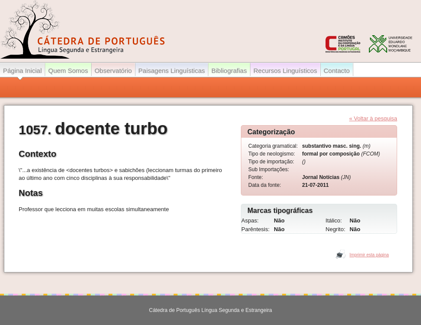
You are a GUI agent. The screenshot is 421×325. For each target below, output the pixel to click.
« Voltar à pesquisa (373, 118)
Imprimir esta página (369, 254)
